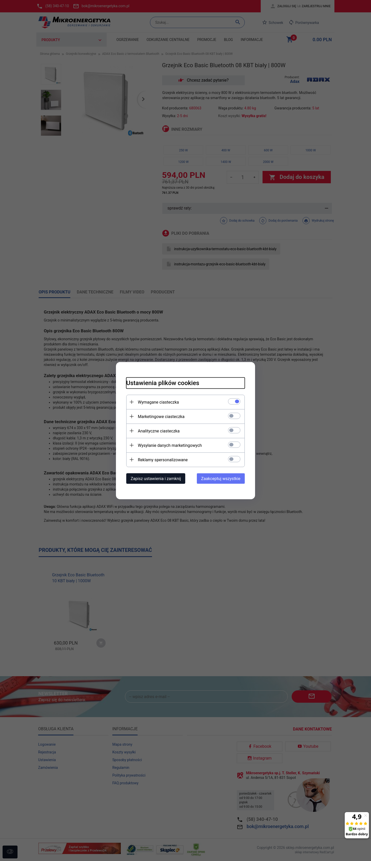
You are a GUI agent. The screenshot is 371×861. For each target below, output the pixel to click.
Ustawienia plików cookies (162, 382)
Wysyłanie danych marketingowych (170, 445)
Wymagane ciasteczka (158, 401)
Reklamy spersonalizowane (163, 459)
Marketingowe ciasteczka (161, 416)
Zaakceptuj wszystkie (220, 478)
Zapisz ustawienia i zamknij (156, 478)
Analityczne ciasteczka (159, 430)
